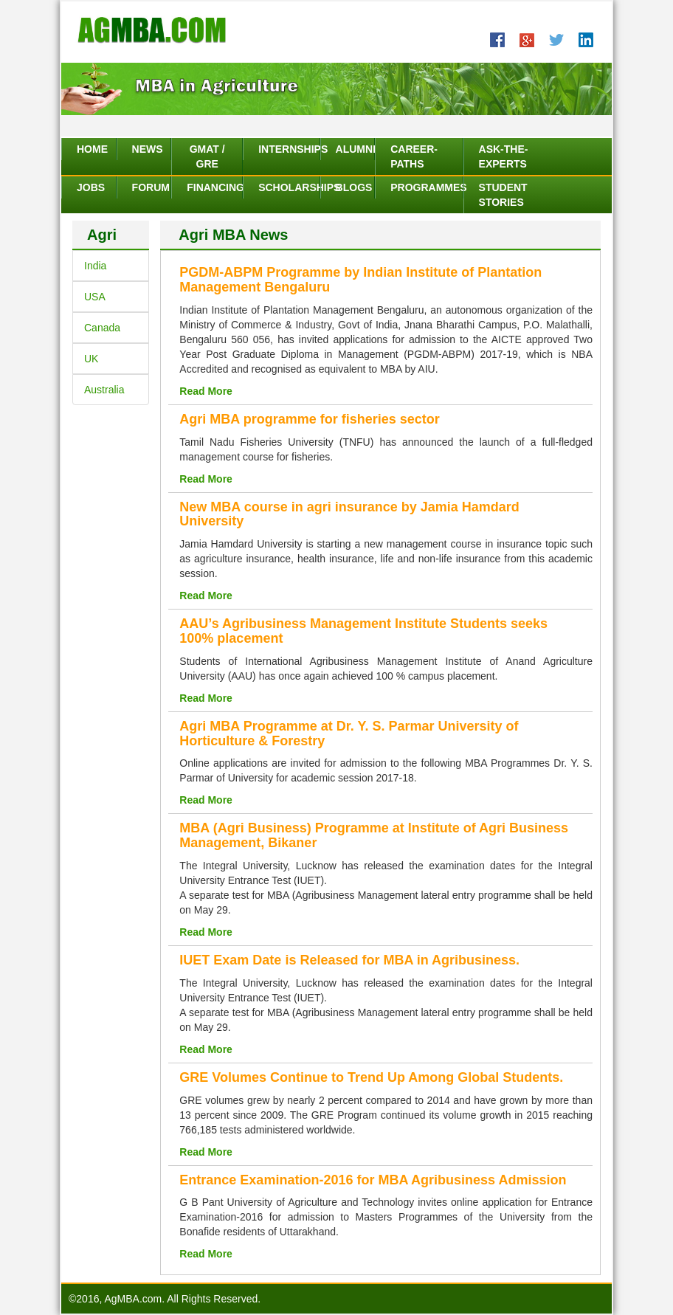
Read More (205, 391)
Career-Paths (414, 156)
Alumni (355, 149)
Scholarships (288, 187)
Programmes (426, 187)
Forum (151, 187)
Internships (288, 149)
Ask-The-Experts (503, 156)
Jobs (91, 187)
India (95, 266)
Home (92, 149)
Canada (102, 328)
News (147, 149)
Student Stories (503, 195)
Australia (104, 390)
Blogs (354, 187)
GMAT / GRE (207, 156)
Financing (214, 187)
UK (91, 359)
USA (95, 297)
